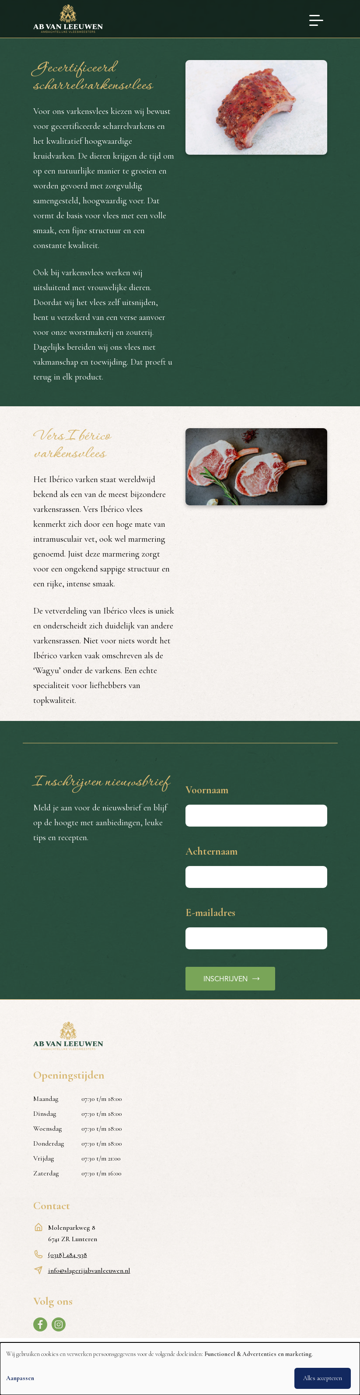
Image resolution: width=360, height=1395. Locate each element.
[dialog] (180, 1368)
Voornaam (206, 790)
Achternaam (211, 851)
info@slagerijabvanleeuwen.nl (89, 1270)
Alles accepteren (322, 1378)
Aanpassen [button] (20, 1378)
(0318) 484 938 (67, 1254)
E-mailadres (210, 912)
